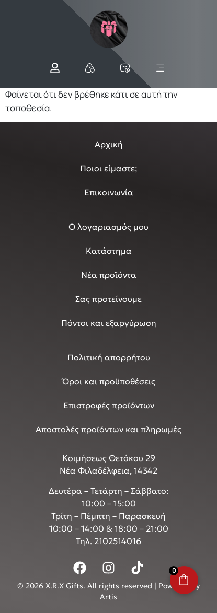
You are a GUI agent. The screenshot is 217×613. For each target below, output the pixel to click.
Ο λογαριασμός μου (108, 226)
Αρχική (109, 144)
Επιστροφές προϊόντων (108, 405)
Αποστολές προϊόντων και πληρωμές (108, 429)
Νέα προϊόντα (108, 274)
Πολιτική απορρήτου (108, 357)
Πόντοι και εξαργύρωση (108, 322)
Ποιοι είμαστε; (109, 168)
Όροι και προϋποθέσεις (108, 381)
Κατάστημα (109, 250)
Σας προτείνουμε (108, 298)
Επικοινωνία (108, 192)
